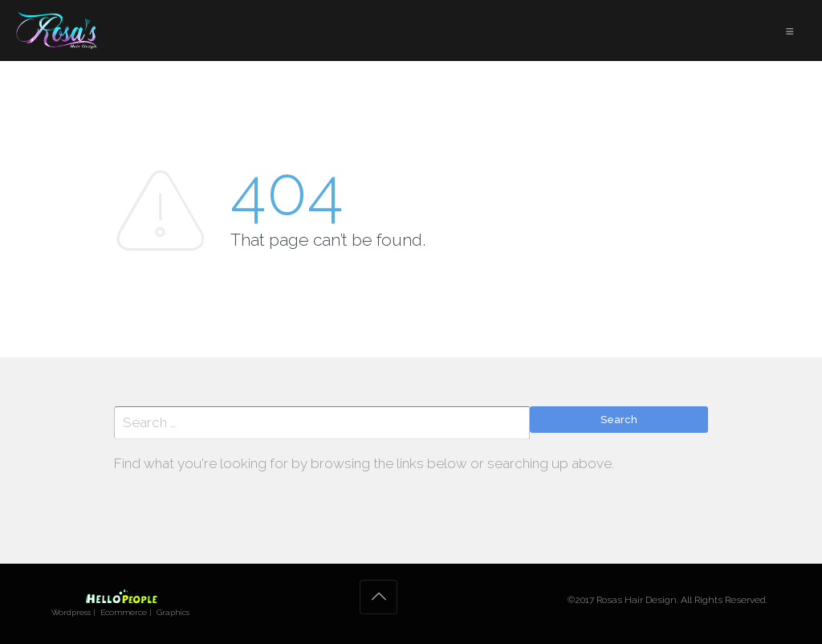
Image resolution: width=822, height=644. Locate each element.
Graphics (173, 612)
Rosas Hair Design (636, 599)
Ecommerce (123, 612)
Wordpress (71, 612)
